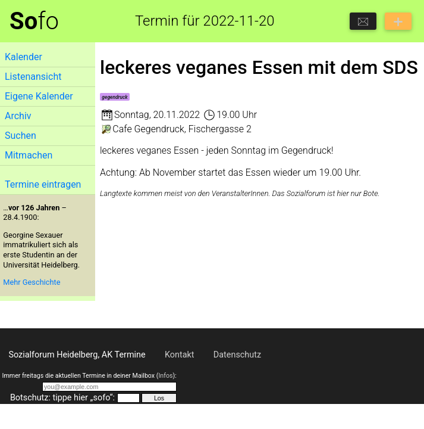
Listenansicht (33, 76)
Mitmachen (28, 155)
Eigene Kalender (39, 96)
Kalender (23, 57)
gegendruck (114, 97)
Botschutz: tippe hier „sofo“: (62, 398)
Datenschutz (237, 355)
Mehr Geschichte (31, 282)
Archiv (18, 116)
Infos (165, 376)
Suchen (20, 135)
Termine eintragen (43, 184)
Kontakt (179, 355)
